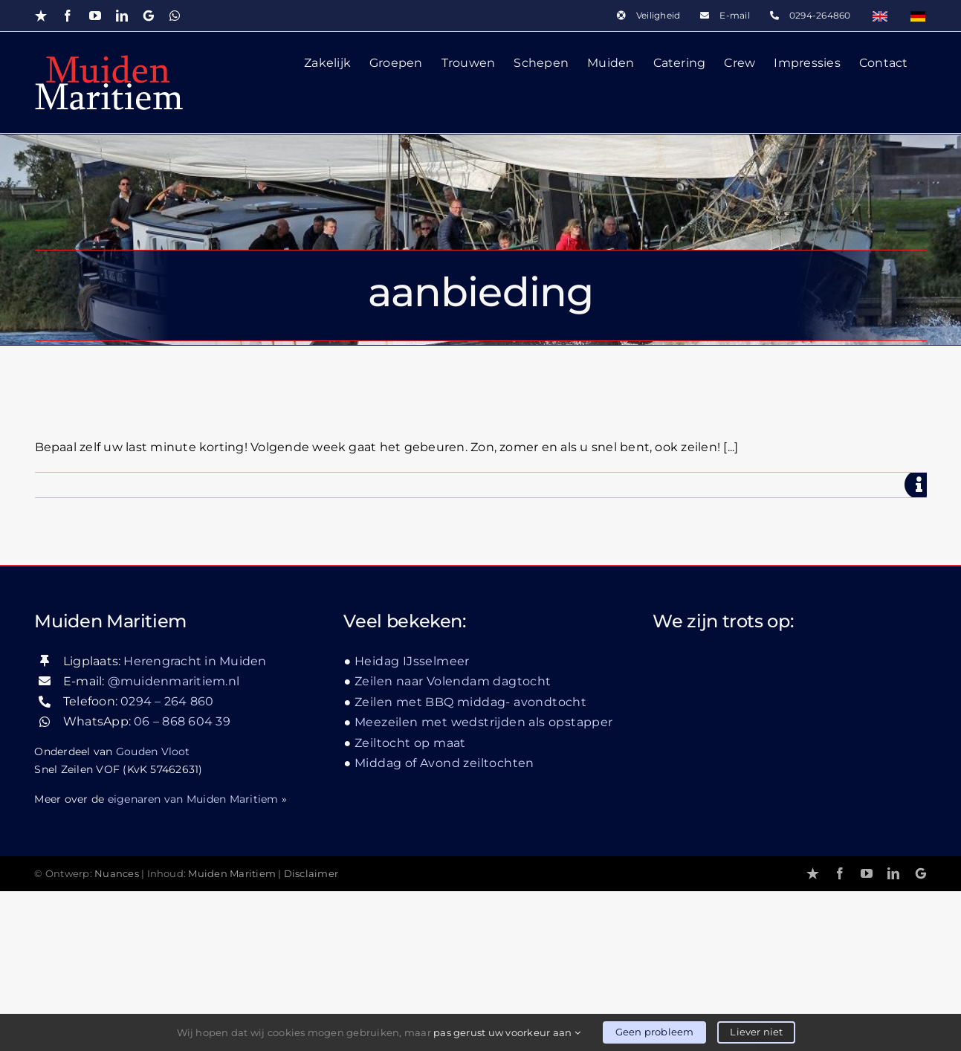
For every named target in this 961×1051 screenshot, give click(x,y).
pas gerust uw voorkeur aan (506, 1032)
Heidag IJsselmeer (412, 820)
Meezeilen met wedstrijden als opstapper (484, 882)
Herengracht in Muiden (194, 820)
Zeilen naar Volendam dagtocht (453, 841)
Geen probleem (654, 1032)
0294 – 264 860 (166, 861)
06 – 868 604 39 (182, 881)
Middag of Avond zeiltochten (444, 923)
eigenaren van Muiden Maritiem (193, 958)
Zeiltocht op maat (410, 902)
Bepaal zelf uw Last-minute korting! (296, 400)
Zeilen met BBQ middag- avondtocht (470, 861)
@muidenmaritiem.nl (173, 840)
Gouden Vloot (153, 910)
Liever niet (756, 1032)
